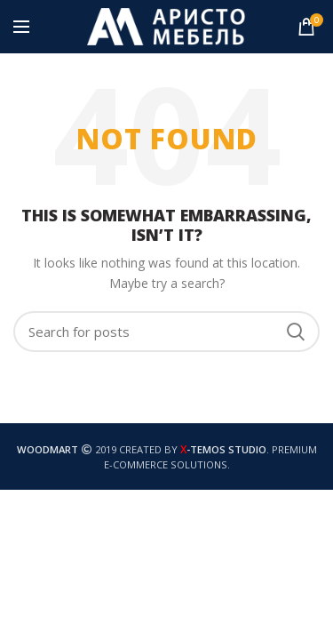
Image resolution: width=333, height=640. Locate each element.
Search (296, 331)
